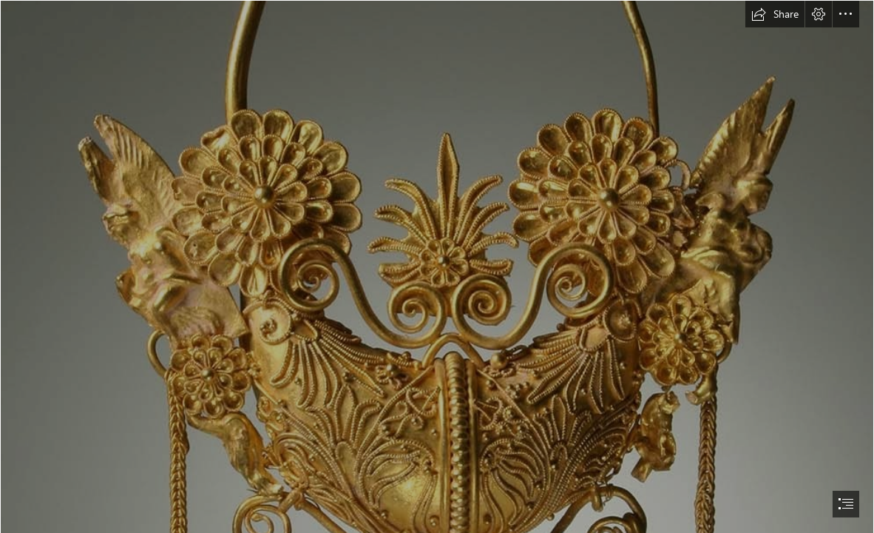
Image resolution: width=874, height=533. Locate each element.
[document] (437, 266)
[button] (774, 14)
